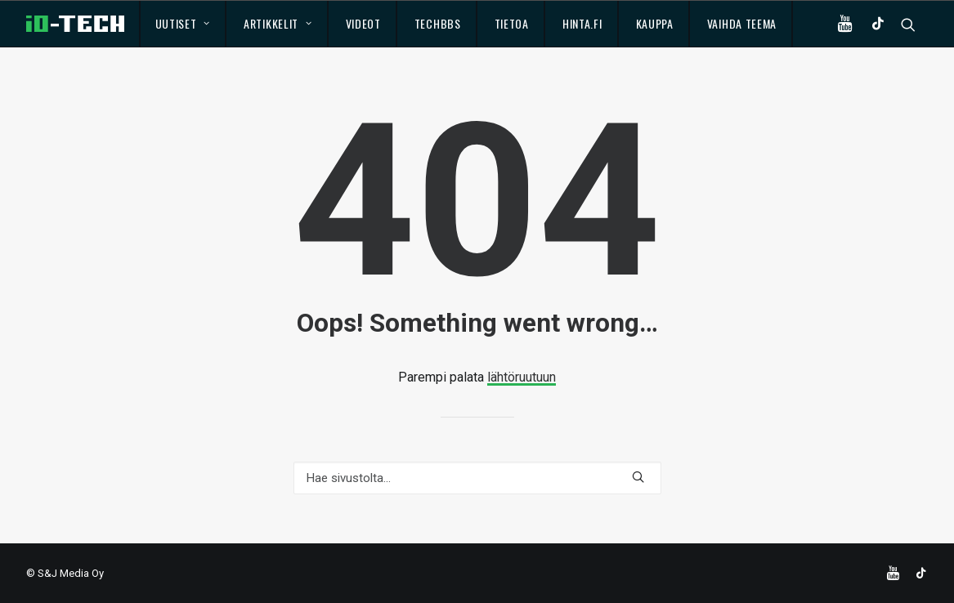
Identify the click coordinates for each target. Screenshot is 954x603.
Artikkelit (278, 23)
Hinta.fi (582, 23)
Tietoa (512, 23)
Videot (363, 23)
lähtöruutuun (521, 377)
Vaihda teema (742, 23)
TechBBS (437, 23)
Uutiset (182, 23)
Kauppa (655, 23)
